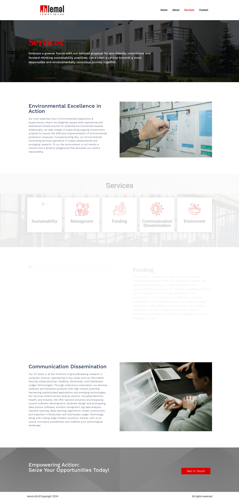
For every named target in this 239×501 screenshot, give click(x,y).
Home (164, 10)
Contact (203, 10)
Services (189, 10)
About (175, 10)
